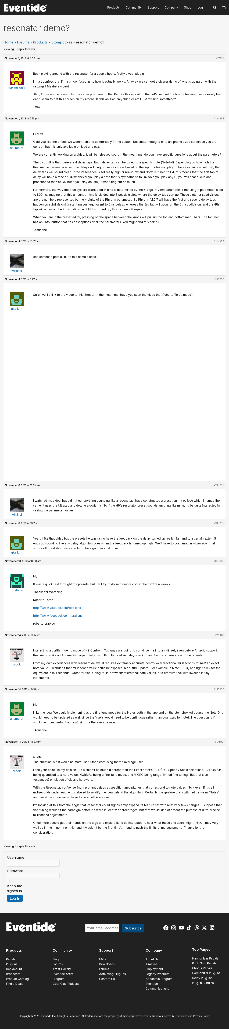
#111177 (220, 58)
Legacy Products (157, 974)
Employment (154, 969)
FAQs (102, 959)
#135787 (219, 485)
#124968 (219, 118)
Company (171, 7)
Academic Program (159, 979)
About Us (152, 959)
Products (113, 7)
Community (134, 7)
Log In (202, 7)
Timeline (152, 964)
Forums (23, 42)
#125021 (219, 635)
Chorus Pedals (202, 968)
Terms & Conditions (175, 1016)
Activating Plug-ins (112, 974)
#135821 (219, 741)
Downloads (107, 964)
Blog (56, 959)
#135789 (219, 523)
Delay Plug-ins (202, 978)
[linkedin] (212, 927)
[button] (215, 8)
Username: (16, 857)
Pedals (10, 959)
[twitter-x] (205, 927)
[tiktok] (189, 927)
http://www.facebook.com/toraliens (58, 615)
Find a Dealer (15, 984)
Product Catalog (17, 979)
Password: (15, 871)
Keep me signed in (14, 888)
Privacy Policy (201, 1016)
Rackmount (14, 969)
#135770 (219, 279)
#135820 (219, 689)
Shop (187, 7)
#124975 (219, 241)
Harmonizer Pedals (205, 958)
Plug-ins (11, 964)
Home (8, 42)
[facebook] (166, 927)
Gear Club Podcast (66, 984)
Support (153, 7)
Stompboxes (61, 42)
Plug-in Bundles (203, 983)
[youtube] (182, 927)
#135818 (219, 561)
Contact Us (107, 979)
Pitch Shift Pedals (204, 963)
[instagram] (174, 927)
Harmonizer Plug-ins (206, 973)
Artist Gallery (62, 969)
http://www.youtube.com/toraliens (57, 608)
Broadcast (13, 974)
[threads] (197, 927)
